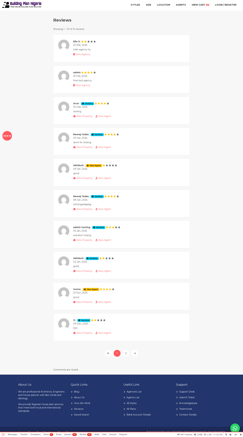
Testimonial (185, 408)
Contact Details (187, 414)
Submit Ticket (187, 397)
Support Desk (187, 391)
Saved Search (81, 414)
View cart (200, 4)
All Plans (131, 408)
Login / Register (225, 4)
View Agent (103, 116)
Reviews (78, 408)
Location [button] (163, 4)
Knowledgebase (188, 403)
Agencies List (134, 391)
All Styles (131, 403)
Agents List (133, 397)
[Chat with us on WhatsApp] (235, 428)
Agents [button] (181, 4)
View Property (83, 116)
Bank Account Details (139, 414)
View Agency (81, 54)
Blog (76, 391)
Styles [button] (135, 4)
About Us (79, 397)
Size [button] (148, 4)
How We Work (82, 403)
